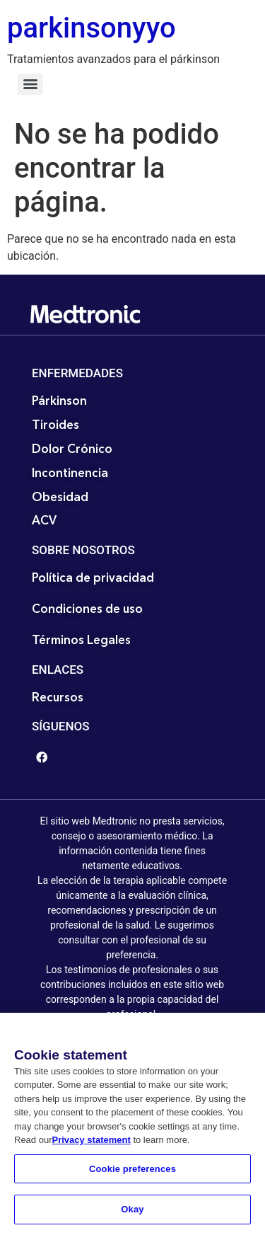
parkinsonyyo (91, 28)
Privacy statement (91, 1143)
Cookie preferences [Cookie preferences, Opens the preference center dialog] (132, 1172)
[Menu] (30, 84)
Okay (132, 1213)
